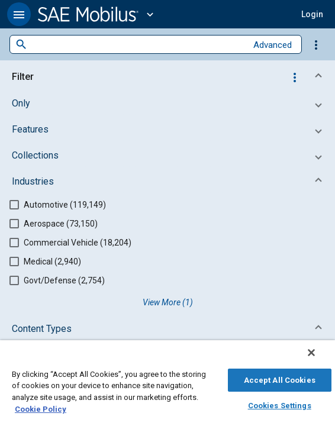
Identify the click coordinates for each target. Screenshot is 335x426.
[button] (19, 14)
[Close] (319, 358)
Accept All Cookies (279, 378)
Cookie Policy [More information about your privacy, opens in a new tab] (40, 407)
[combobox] (137, 44)
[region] (167, 386)
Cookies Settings (279, 403)
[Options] (316, 44)
